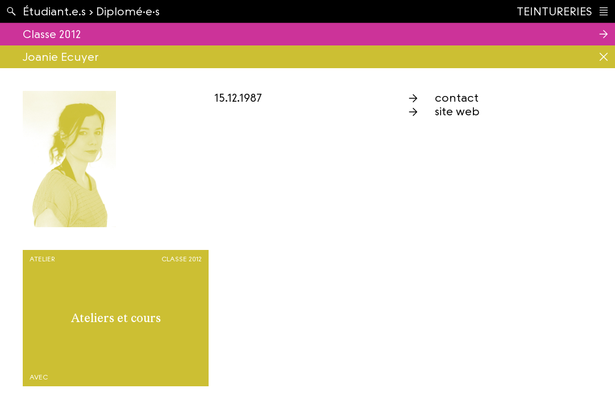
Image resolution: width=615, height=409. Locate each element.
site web (457, 111)
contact (457, 98)
